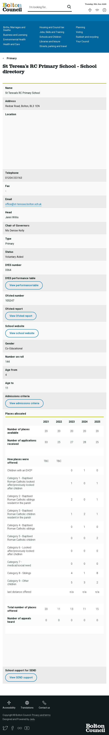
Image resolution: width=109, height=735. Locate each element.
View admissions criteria (24, 403)
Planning (80, 27)
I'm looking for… (38, 7)
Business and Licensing (15, 35)
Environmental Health (14, 39)
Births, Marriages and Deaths (14, 28)
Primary (11, 58)
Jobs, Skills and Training (52, 32)
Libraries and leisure (50, 41)
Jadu (32, 719)
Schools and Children (50, 37)
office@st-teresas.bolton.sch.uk (23, 204)
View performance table (24, 285)
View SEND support (21, 677)
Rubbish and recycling (87, 37)
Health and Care (11, 44)
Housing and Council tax (52, 27)
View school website (22, 333)
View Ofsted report (21, 315)
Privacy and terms (41, 715)
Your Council (82, 41)
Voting (79, 32)
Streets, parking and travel (53, 46)
